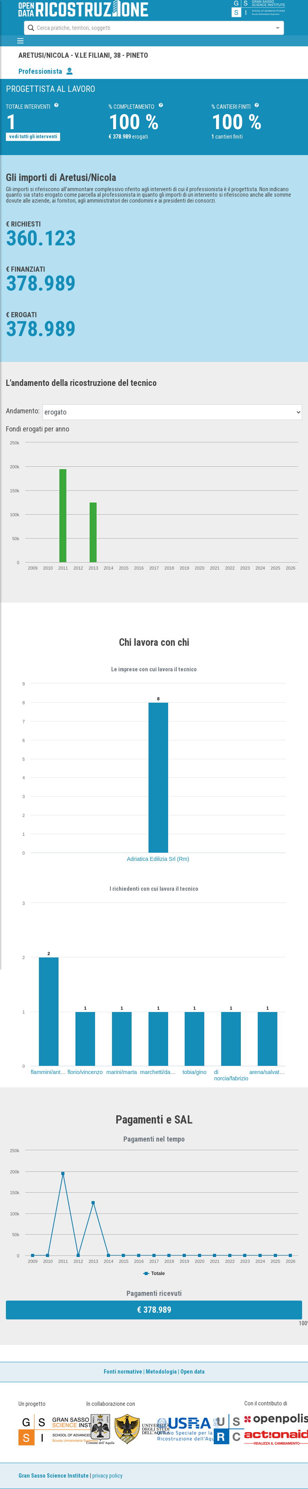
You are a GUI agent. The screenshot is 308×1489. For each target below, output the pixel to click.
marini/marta (121, 1072)
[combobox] (146, 28)
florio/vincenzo (85, 1072)
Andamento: (23, 411)
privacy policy (107, 1476)
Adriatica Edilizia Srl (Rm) (158, 859)
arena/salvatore (268, 1072)
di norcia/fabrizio (231, 1075)
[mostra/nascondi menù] (20, 40)
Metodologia (161, 1371)
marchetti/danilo (159, 1072)
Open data (192, 1371)
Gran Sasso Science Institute (53, 1476)
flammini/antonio (51, 1072)
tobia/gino (195, 1072)
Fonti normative (123, 1371)
